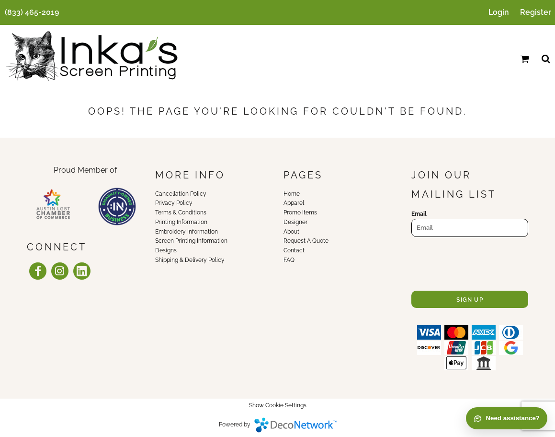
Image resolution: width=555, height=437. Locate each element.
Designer (295, 222)
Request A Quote (305, 240)
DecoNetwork (295, 425)
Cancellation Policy (180, 193)
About (291, 231)
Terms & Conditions (180, 212)
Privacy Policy (174, 203)
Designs (166, 250)
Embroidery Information (186, 231)
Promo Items (300, 212)
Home (291, 193)
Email (419, 214)
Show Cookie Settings (277, 405)
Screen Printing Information (191, 240)
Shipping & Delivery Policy (190, 260)
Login (498, 12)
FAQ (288, 260)
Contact (294, 250)
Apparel (293, 203)
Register (535, 12)
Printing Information (181, 222)
